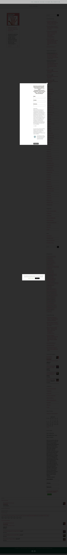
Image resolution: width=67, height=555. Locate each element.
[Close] (47, 83)
